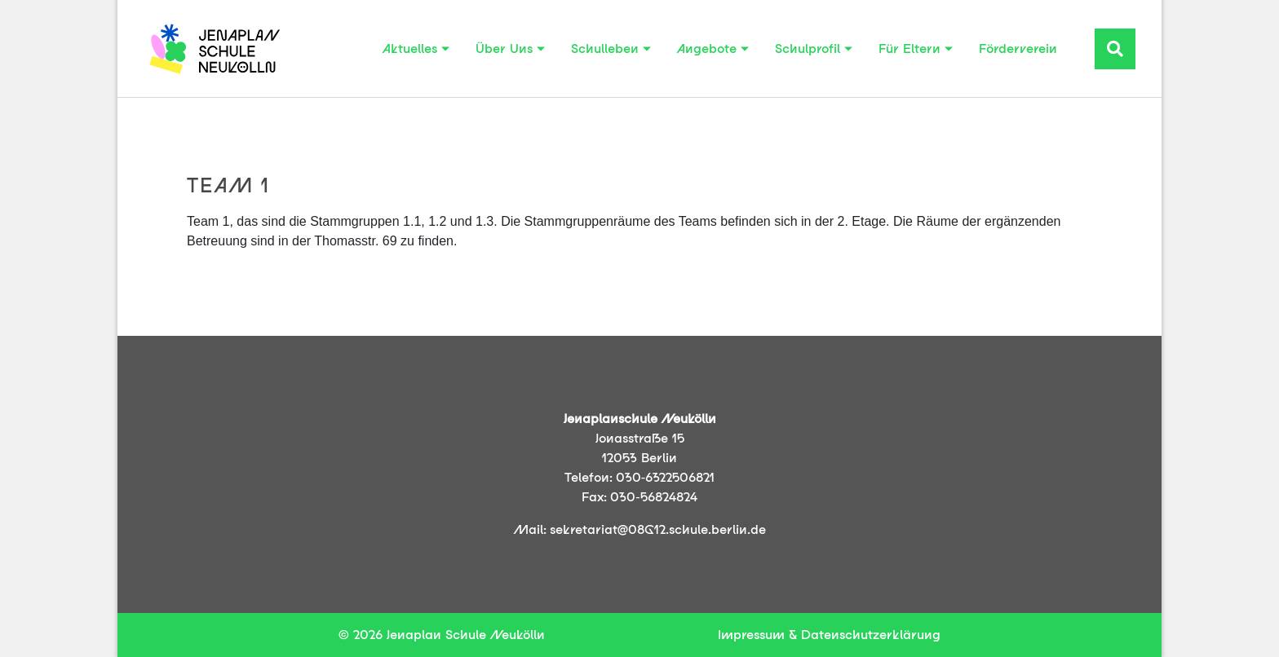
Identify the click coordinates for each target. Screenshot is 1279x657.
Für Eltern (909, 48)
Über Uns (504, 48)
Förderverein (1018, 48)
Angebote (707, 48)
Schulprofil (807, 48)
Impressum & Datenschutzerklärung (829, 634)
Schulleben (605, 48)
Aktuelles (410, 48)
